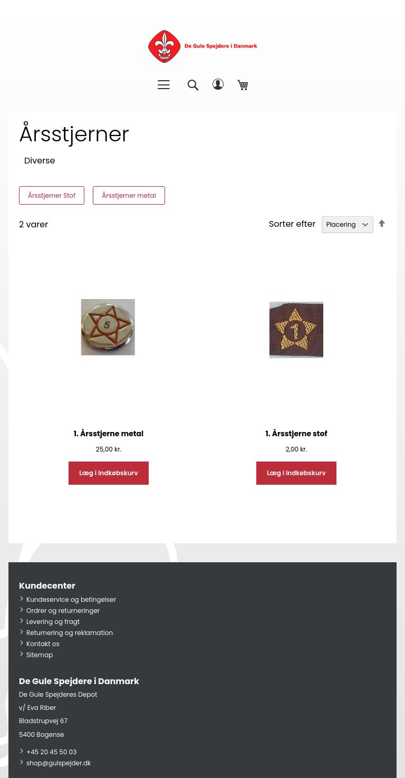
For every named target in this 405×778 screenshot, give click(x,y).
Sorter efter (292, 224)
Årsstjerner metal (129, 195)
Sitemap (39, 654)
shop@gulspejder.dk (58, 762)
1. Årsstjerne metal (108, 433)
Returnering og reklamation (69, 632)
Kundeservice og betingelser (71, 599)
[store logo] (202, 46)
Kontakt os (43, 643)
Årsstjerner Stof (51, 195)
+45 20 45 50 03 (51, 751)
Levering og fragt (53, 621)
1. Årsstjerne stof (296, 433)
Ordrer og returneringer (63, 610)
